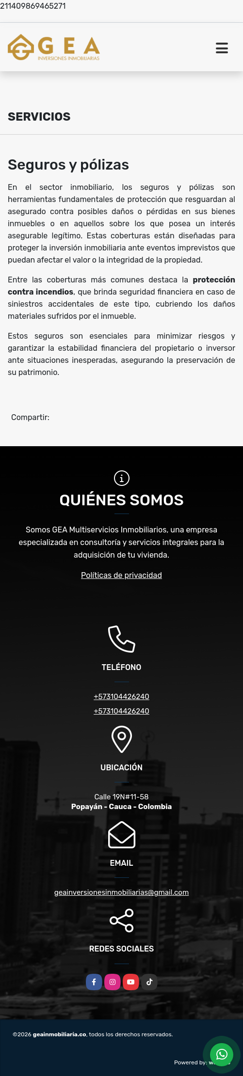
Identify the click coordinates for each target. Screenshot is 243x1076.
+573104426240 (121, 696)
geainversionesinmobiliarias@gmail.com (121, 892)
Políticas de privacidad (121, 575)
